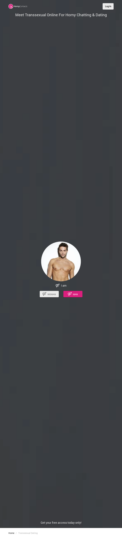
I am (64, 285)
